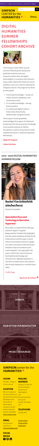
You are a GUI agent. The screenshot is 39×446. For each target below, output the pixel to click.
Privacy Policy (23, 420)
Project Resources (19, 352)
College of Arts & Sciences (15, 4)
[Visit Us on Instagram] (7, 439)
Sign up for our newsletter (19, 326)
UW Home (3, 4)
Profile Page (10, 272)
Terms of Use (22, 423)
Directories (27, 4)
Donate (19, 300)
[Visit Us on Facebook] (4, 439)
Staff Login (22, 426)
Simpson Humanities (15, 14)
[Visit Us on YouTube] (11, 439)
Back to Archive (28, 278)
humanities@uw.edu (10, 428)
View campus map (9, 414)
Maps (33, 4)
